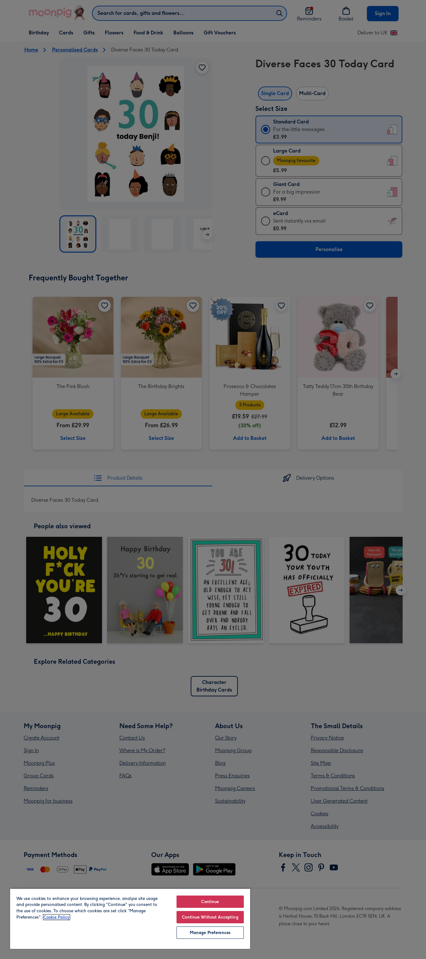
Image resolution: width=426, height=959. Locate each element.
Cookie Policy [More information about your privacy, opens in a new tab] (56, 917)
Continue (210, 901)
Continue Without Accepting (210, 917)
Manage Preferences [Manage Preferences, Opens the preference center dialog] (210, 932)
